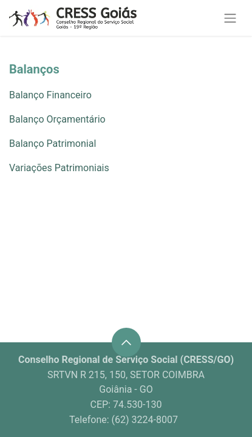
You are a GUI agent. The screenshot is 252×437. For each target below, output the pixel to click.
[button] (126, 342)
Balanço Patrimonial (52, 143)
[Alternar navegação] (230, 18)
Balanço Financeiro (50, 95)
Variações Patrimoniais (59, 168)
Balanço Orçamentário (57, 119)
